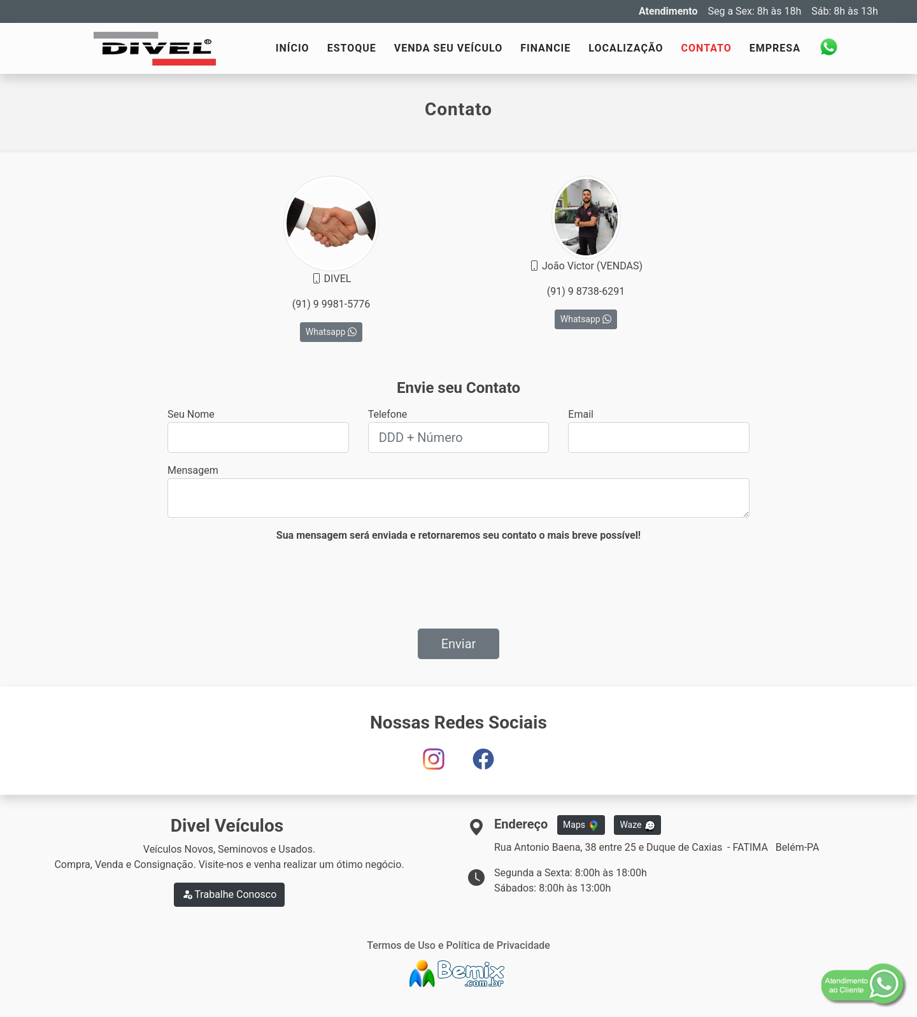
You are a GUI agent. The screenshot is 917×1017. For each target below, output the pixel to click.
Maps (581, 825)
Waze (637, 825)
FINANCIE (545, 48)
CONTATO (706, 48)
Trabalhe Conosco (229, 894)
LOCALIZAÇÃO (625, 48)
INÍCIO (292, 48)
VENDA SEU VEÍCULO (448, 48)
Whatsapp (331, 332)
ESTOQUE (351, 48)
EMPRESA (775, 48)
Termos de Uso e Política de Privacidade (458, 945)
